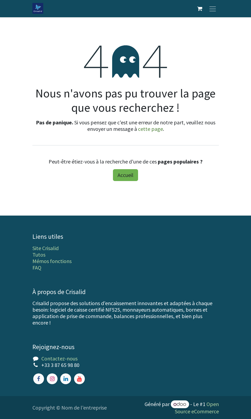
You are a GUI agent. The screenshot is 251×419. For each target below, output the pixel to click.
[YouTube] (79, 378)
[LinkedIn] (65, 378)
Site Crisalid (45, 248)
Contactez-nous (59, 358)
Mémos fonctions (52, 261)
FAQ (36, 267)
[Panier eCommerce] (199, 8)
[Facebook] (38, 378)
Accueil (125, 175)
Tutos (38, 254)
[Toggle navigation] (212, 8)
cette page (150, 128)
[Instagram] (52, 378)
